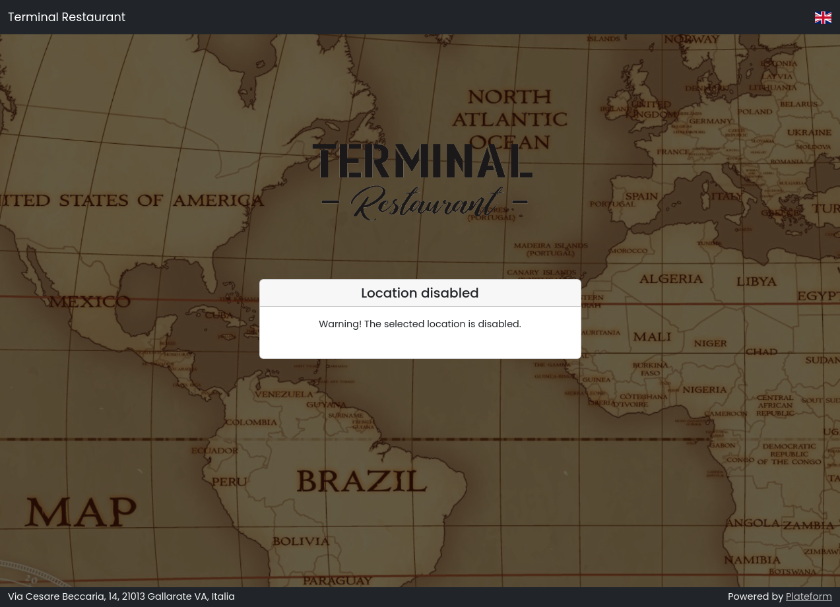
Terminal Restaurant (66, 17)
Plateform (809, 596)
